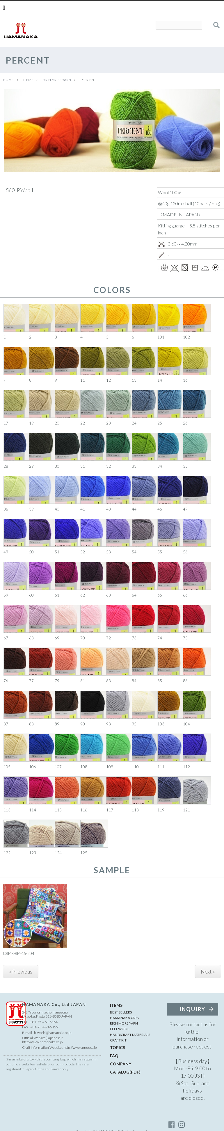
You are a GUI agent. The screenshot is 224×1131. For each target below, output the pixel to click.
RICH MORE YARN (57, 80)
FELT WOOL (119, 1029)
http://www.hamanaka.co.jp (42, 1042)
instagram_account (181, 1124)
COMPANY (120, 1063)
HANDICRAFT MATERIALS (130, 1034)
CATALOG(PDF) (125, 1071)
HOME (8, 80)
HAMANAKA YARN (124, 1018)
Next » (208, 971)
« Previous (20, 971)
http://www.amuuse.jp (80, 1047)
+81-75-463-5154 (44, 1022)
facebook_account (171, 1124)
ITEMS (28, 80)
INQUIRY (193, 1009)
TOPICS (117, 1047)
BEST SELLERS (121, 1012)
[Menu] (3, 7)
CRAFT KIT (118, 1040)
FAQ (114, 1055)
